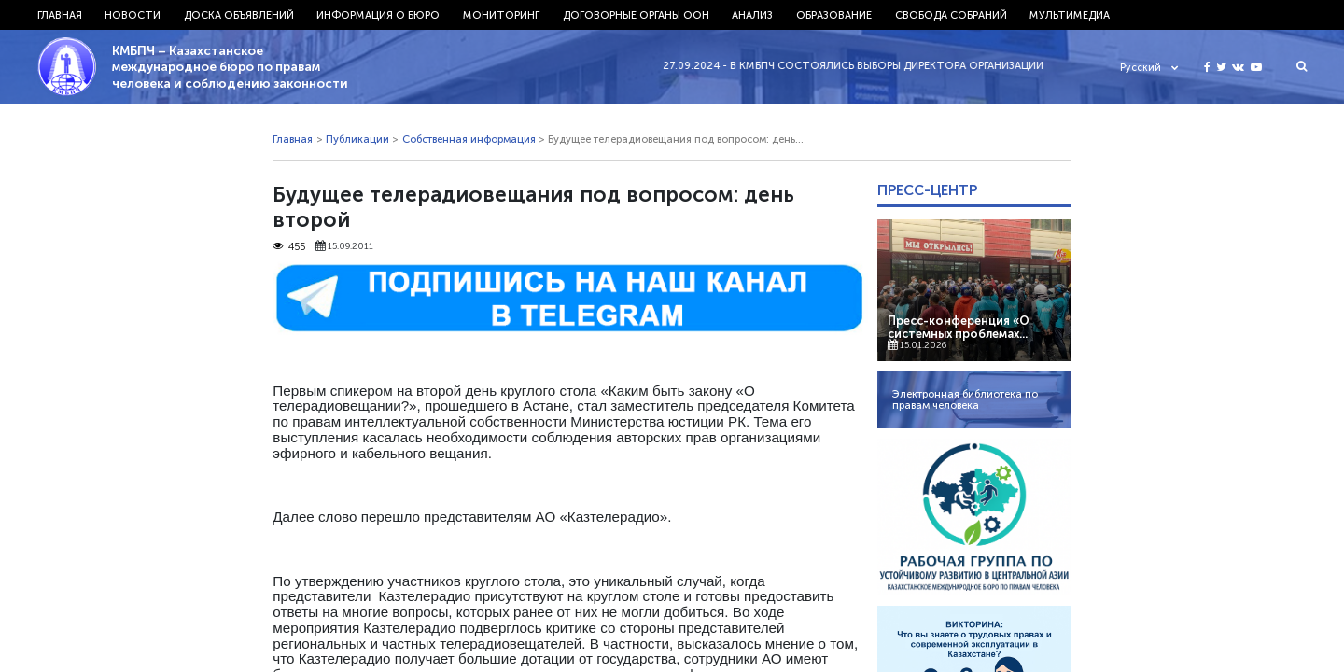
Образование (834, 14)
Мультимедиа (1069, 14)
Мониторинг (501, 14)
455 (289, 246)
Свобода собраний (951, 14)
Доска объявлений (239, 14)
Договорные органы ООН (636, 14)
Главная (59, 14)
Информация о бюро (378, 14)
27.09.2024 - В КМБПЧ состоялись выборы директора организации (861, 65)
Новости (133, 14)
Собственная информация (469, 139)
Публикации (357, 139)
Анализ (752, 14)
